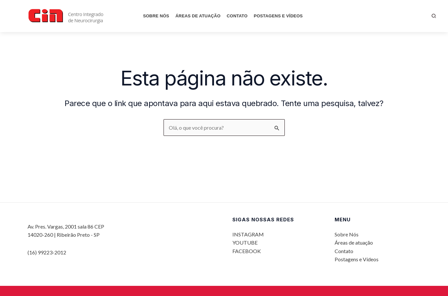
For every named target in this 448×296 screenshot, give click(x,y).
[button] (434, 16)
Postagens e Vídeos (278, 15)
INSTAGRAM (248, 234)
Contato (237, 15)
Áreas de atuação (198, 15)
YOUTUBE (245, 242)
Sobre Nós (156, 15)
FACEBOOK (246, 251)
